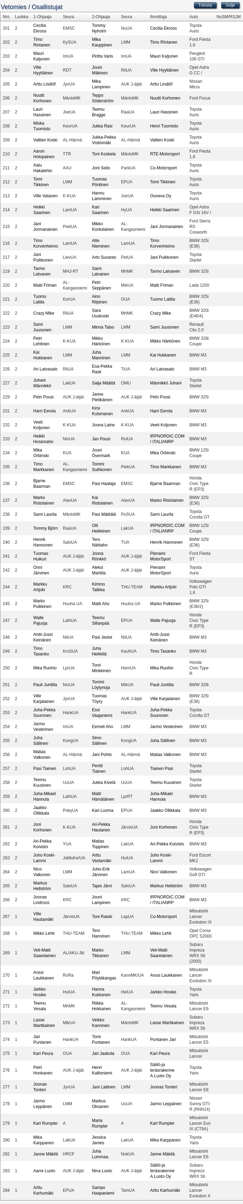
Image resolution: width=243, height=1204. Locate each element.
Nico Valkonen (163, 871)
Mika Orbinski (162, 452)
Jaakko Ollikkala (165, 810)
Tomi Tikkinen (162, 181)
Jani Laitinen (103, 1087)
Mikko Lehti (44, 933)
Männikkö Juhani (165, 383)
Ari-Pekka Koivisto (167, 844)
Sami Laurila (45, 514)
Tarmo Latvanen (165, 271)
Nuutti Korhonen (165, 98)
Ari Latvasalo (45, 369)
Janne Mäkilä (45, 1154)
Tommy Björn (45, 528)
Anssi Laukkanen (166, 975)
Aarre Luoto (44, 1170)
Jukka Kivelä (103, 782)
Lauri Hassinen (164, 112)
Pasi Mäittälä (104, 514)
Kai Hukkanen (163, 355)
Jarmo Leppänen (165, 1103)
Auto (193, 16)
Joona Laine (103, 425)
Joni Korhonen (163, 827)
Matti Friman (45, 285)
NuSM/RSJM (229, 16)
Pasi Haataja (104, 483)
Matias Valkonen (165, 754)
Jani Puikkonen (164, 257)
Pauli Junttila (45, 684)
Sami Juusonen (164, 327)
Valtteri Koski (45, 140)
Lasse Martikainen (167, 1022)
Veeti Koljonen (163, 425)
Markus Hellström (166, 885)
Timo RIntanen (163, 42)
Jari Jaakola (103, 1053)
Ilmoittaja (158, 16)
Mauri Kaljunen (164, 56)
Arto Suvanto (104, 257)
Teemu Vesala (163, 1006)
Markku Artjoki (163, 587)
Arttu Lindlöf (44, 84)
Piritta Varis (102, 56)
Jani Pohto (102, 754)
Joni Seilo (101, 168)
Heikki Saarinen (164, 209)
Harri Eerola (44, 411)
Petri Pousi (43, 397)
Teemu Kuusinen (165, 782)
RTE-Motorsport (165, 154)
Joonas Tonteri (163, 1087)
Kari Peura (43, 1053)
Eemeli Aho (102, 726)
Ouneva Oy (160, 195)
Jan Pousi (101, 438)
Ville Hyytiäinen (164, 70)
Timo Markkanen (165, 466)
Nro (6, 16)
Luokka (22, 16)
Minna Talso (103, 327)
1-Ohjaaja (42, 16)
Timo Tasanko (163, 651)
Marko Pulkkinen (165, 603)
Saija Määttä (103, 383)
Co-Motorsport (163, 168)
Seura (68, 16)
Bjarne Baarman (165, 483)
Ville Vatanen (45, 195)
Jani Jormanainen (166, 226)
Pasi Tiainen (44, 768)
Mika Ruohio (45, 668)
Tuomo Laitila (162, 299)
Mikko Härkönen (165, 341)
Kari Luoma (102, 810)
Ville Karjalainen (165, 698)
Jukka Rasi (102, 126)
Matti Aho (100, 603)
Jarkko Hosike (163, 992)
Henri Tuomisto (164, 126)
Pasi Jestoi (102, 637)
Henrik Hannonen (166, 542)
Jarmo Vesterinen (166, 726)
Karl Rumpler (45, 1123)
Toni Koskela (104, 154)
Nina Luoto (102, 1170)
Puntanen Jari (163, 1039)
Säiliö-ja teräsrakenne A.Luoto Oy (162, 1070)
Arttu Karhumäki (165, 1190)
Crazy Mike (43, 313)
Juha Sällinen (162, 740)
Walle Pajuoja (162, 620)
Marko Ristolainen (166, 500)
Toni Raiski (102, 916)
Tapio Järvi (102, 885)
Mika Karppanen (165, 1140)
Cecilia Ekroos (163, 28)
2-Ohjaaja (101, 16)
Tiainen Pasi (161, 768)
